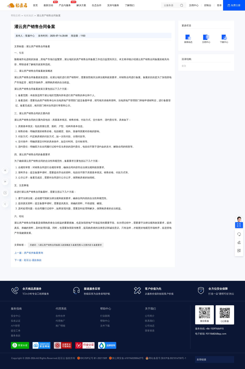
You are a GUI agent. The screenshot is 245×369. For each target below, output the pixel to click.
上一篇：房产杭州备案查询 (28, 252)
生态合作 (96, 5)
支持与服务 (113, 5)
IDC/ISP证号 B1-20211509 (93, 357)
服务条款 (15, 335)
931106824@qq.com (216, 333)
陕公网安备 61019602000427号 (128, 357)
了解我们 (129, 5)
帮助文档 (15, 15)
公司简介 (149, 315)
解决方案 (81, 5)
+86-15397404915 (215, 328)
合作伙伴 (60, 315)
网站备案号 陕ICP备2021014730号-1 (167, 357)
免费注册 (235, 5)
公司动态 (149, 325)
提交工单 (15, 330)
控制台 (207, 5)
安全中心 (15, 315)
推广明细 (60, 325)
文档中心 (194, 5)
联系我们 (149, 320)
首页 (35, 5)
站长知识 (28, 15)
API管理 (15, 325)
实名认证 (15, 320)
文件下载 (105, 325)
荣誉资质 (149, 330)
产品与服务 (65, 4)
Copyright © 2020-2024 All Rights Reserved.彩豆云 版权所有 (43, 357)
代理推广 (60, 320)
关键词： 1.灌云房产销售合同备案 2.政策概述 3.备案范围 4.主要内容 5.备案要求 (66, 245)
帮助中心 (105, 320)
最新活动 (49, 4)
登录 (219, 5)
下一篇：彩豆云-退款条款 (28, 260)
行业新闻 (105, 315)
